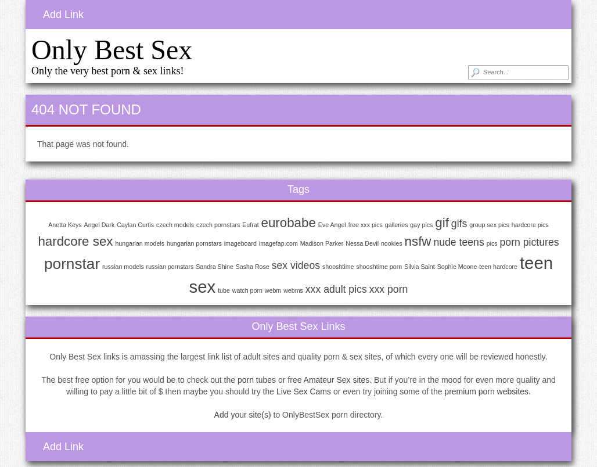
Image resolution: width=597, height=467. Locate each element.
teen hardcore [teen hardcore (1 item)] (498, 266)
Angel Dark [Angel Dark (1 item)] (99, 224)
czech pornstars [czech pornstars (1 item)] (218, 224)
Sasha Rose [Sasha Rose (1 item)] (252, 266)
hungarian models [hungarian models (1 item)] (139, 243)
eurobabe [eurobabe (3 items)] (288, 222)
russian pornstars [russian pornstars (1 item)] (170, 266)
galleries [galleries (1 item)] (396, 224)
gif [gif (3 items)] (442, 222)
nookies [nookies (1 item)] (391, 243)
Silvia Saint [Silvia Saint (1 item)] (419, 266)
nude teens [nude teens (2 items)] (458, 242)
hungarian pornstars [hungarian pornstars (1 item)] (194, 243)
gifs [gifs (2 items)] (459, 223)
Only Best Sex (111, 49)
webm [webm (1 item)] (273, 290)
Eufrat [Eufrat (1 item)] (250, 224)
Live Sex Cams (303, 391)
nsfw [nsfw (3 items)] (418, 241)
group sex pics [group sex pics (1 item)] (489, 224)
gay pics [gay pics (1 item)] (421, 224)
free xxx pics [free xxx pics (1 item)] (365, 224)
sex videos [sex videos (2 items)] (296, 265)
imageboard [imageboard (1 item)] (240, 243)
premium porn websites (486, 391)
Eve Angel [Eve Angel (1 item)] (332, 224)
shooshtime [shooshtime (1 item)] (338, 266)
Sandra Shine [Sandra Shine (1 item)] (214, 266)
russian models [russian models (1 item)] (123, 266)
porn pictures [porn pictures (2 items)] (529, 242)
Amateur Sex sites (337, 380)
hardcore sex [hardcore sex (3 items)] (75, 241)
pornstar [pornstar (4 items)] (72, 263)
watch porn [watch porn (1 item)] (247, 290)
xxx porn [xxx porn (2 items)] (388, 289)
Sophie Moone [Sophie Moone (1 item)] (457, 266)
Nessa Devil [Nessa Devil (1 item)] (362, 243)
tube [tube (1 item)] (224, 290)
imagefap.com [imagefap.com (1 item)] (278, 243)
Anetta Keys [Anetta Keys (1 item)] (64, 224)
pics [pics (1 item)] (492, 243)
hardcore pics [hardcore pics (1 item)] (530, 224)
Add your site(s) (242, 414)
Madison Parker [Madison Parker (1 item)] (322, 243)
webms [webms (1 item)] (293, 290)
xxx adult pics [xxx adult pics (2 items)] (336, 289)
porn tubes (257, 380)
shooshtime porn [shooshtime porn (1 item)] (379, 266)
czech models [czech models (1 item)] (175, 224)
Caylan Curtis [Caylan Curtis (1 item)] (135, 224)
